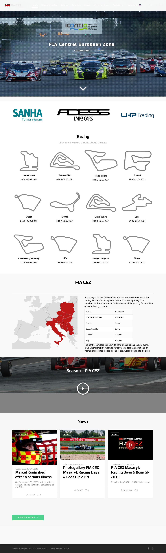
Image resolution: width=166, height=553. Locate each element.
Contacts (118, 5)
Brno (66, 460)
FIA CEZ (30, 521)
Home (35, 5)
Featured (21, 460)
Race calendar (49, 5)
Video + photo (101, 5)
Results (76, 5)
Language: (133, 5)
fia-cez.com (126, 516)
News (87, 5)
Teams (64, 5)
